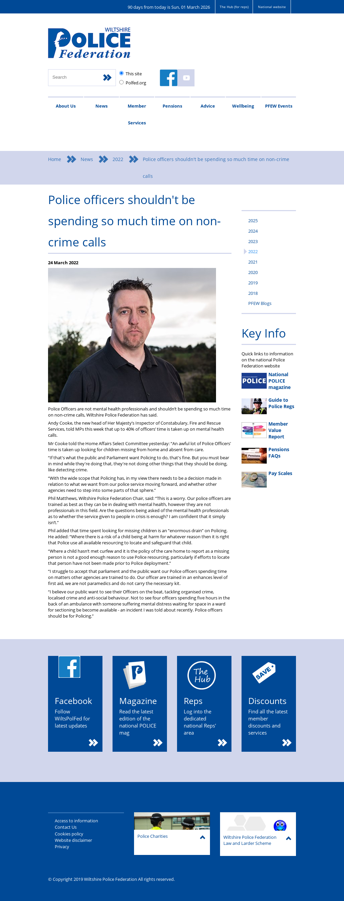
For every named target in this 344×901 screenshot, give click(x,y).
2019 (253, 283)
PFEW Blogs (259, 303)
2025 (253, 221)
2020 (253, 272)
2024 (253, 231)
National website (272, 6)
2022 (118, 159)
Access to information (76, 821)
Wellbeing (243, 106)
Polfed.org (136, 83)
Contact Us (66, 827)
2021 (253, 262)
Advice (208, 106)
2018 (253, 293)
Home (54, 159)
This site (134, 74)
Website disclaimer (73, 840)
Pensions (172, 106)
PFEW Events (278, 106)
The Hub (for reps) (234, 6)
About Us (66, 106)
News (101, 106)
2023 (253, 241)
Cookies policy (69, 834)
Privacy (62, 847)
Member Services (137, 114)
